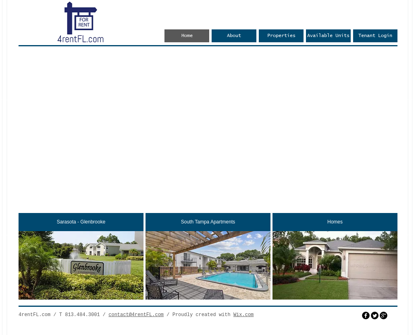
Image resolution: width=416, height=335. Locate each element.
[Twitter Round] (375, 315)
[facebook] (366, 315)
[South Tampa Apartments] (208, 222)
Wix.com (243, 315)
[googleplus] (383, 315)
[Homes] (334, 222)
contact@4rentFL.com (136, 315)
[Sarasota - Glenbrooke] (81, 222)
